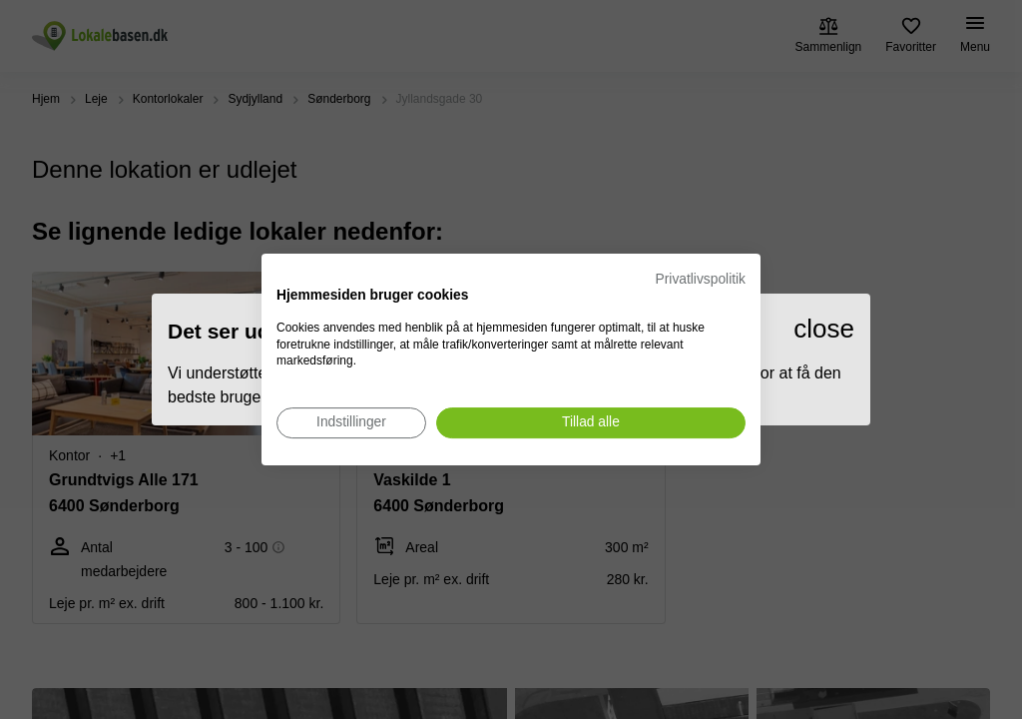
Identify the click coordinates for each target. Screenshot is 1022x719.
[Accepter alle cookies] (591, 422)
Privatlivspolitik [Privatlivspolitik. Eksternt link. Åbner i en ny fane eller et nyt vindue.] (701, 279)
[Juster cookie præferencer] (351, 422)
